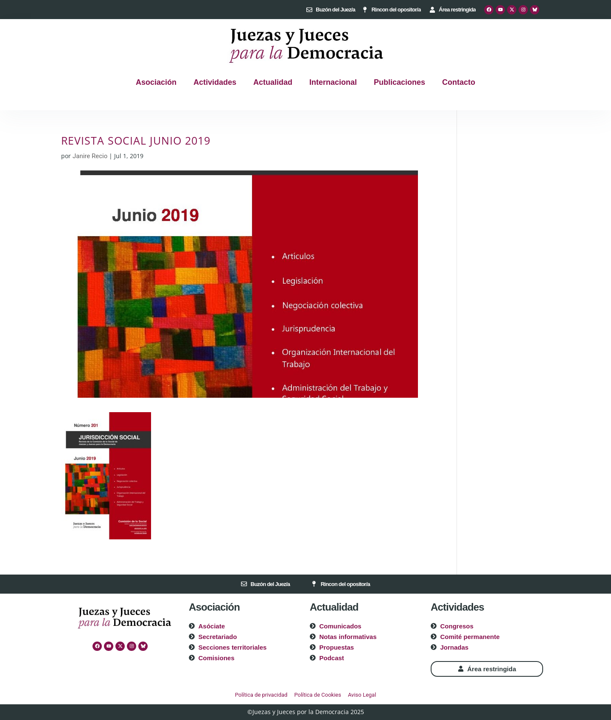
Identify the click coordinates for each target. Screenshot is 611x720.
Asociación (156, 82)
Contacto (458, 82)
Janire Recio (90, 156)
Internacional (333, 82)
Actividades (214, 82)
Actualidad (272, 82)
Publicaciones (399, 82)
